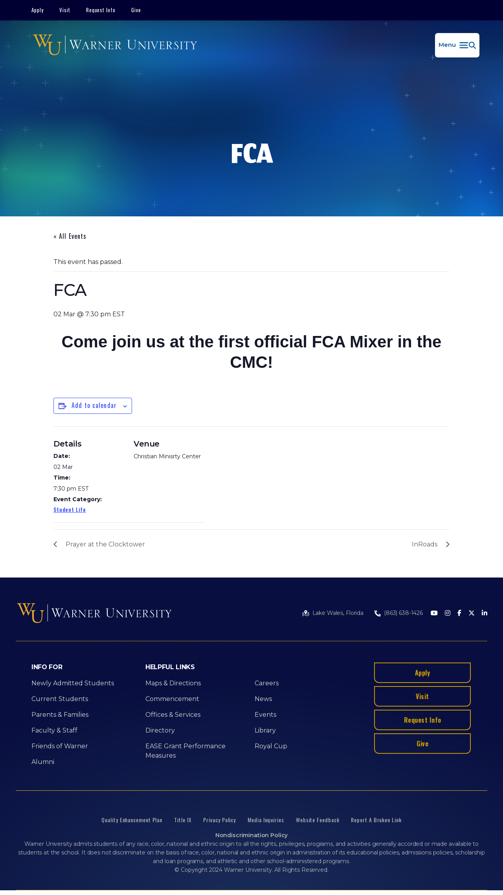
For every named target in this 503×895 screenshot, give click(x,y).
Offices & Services (172, 714)
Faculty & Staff (54, 730)
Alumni (42, 762)
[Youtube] (434, 613)
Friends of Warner (59, 746)
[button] (457, 45)
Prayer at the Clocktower (105, 544)
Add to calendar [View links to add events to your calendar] (94, 405)
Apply (37, 10)
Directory (160, 730)
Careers (267, 683)
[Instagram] (447, 613)
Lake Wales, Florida (337, 612)
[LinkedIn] (484, 613)
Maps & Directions (173, 683)
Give (136, 10)
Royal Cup (271, 746)
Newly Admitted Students (72, 683)
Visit (64, 10)
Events (265, 714)
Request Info (101, 10)
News (263, 699)
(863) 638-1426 (403, 612)
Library (265, 730)
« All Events (69, 236)
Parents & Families (59, 714)
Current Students (59, 699)
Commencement (172, 699)
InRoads (424, 544)
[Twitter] (471, 613)
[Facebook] (459, 613)
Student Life (69, 509)
